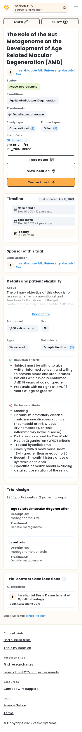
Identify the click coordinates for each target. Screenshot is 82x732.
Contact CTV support (20, 689)
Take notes (41, 160)
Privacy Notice (14, 705)
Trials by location (17, 648)
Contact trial (41, 182)
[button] (33, 100)
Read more (41, 314)
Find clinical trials (17, 640)
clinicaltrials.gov (35, 615)
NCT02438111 (17, 140)
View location (41, 171)
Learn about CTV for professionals (31, 672)
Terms (8, 713)
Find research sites (18, 664)
